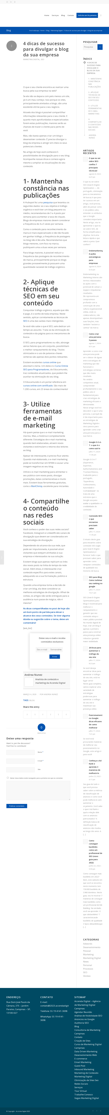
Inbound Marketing (84, 1069)
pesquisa (48, 202)
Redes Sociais (81, 1083)
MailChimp (36, 486)
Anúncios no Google (84, 1019)
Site (39, 769)
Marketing (88, 954)
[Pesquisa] (101, 15)
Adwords (87, 943)
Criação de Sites (82, 1040)
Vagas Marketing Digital (86, 1098)
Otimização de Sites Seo (86, 1080)
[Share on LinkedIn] (58, 714)
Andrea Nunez (33, 674)
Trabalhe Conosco (83, 1094)
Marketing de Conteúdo (86, 1072)
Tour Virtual (80, 1090)
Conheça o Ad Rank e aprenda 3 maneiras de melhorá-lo (95, 766)
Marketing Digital (31, 59)
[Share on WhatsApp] (51, 714)
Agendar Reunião (83, 1012)
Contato (78, 1037)
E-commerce (80, 1058)
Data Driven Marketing (85, 1051)
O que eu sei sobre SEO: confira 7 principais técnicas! (94, 164)
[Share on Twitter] (35, 714)
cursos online (49, 362)
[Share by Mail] (66, 714)
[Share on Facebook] (27, 714)
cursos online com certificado (38, 385)
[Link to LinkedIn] (11, 2)
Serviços (78, 1087)
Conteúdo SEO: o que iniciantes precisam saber (95, 522)
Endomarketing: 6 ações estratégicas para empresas (96, 256)
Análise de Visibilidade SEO (88, 1015)
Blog (8, 30)
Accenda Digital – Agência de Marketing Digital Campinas (87, 1005)
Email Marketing (82, 1062)
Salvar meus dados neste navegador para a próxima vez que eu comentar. (36, 778)
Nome (40, 752)
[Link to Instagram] (15, 2)
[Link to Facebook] (7, 2)
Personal (87, 965)
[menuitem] (46, 15)
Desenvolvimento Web (85, 1055)
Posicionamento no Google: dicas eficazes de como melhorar (96, 721)
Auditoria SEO (81, 1022)
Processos (88, 968)
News (86, 961)
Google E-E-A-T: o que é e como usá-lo (95, 445)
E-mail (40, 761)
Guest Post (79, 1065)
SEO (42, 59)
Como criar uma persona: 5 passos (95, 337)
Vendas (87, 975)
